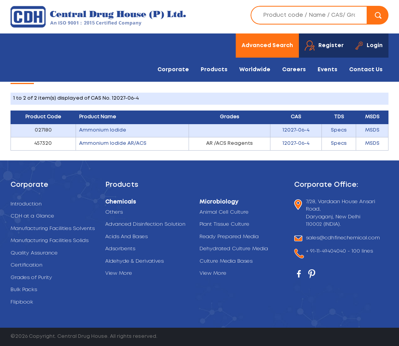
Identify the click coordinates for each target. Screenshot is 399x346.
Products (214, 69)
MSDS (372, 130)
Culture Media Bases (226, 261)
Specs (339, 130)
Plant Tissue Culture (224, 224)
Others (114, 212)
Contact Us (366, 69)
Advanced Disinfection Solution (145, 224)
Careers (294, 69)
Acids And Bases (126, 236)
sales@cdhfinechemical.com (343, 238)
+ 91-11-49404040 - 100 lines (339, 252)
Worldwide (254, 69)
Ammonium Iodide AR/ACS (113, 143)
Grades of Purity (31, 277)
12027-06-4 (295, 130)
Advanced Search (267, 45)
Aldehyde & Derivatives (134, 261)
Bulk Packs (24, 289)
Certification (26, 265)
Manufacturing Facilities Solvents (53, 228)
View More (118, 273)
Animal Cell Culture (224, 212)
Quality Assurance (34, 253)
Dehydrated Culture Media (234, 248)
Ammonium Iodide (102, 130)
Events (327, 69)
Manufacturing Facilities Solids (49, 240)
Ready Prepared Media (229, 236)
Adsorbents (120, 248)
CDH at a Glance (32, 216)
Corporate (173, 69)
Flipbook (22, 302)
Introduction (26, 204)
